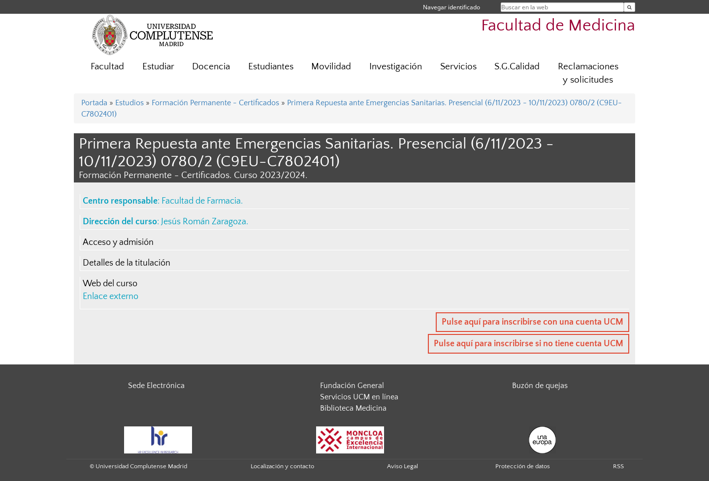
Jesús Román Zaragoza (203, 222)
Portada (94, 102)
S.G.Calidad (517, 66)
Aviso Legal (402, 466)
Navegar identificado (451, 7)
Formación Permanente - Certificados (215, 102)
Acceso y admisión (118, 242)
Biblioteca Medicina (353, 408)
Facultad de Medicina (558, 26)
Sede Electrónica (156, 385)
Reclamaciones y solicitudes (588, 73)
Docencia (211, 66)
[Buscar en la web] (629, 7)
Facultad (107, 66)
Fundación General (352, 385)
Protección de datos (522, 466)
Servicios (458, 66)
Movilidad (331, 66)
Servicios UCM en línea (359, 396)
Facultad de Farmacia (201, 201)
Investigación (395, 66)
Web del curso (110, 284)
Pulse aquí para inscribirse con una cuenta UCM (532, 322)
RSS (618, 466)
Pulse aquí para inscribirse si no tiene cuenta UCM (528, 344)
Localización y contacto (282, 466)
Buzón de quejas (540, 385)
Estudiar (158, 66)
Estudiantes (270, 66)
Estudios (129, 102)
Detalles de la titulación (126, 263)
